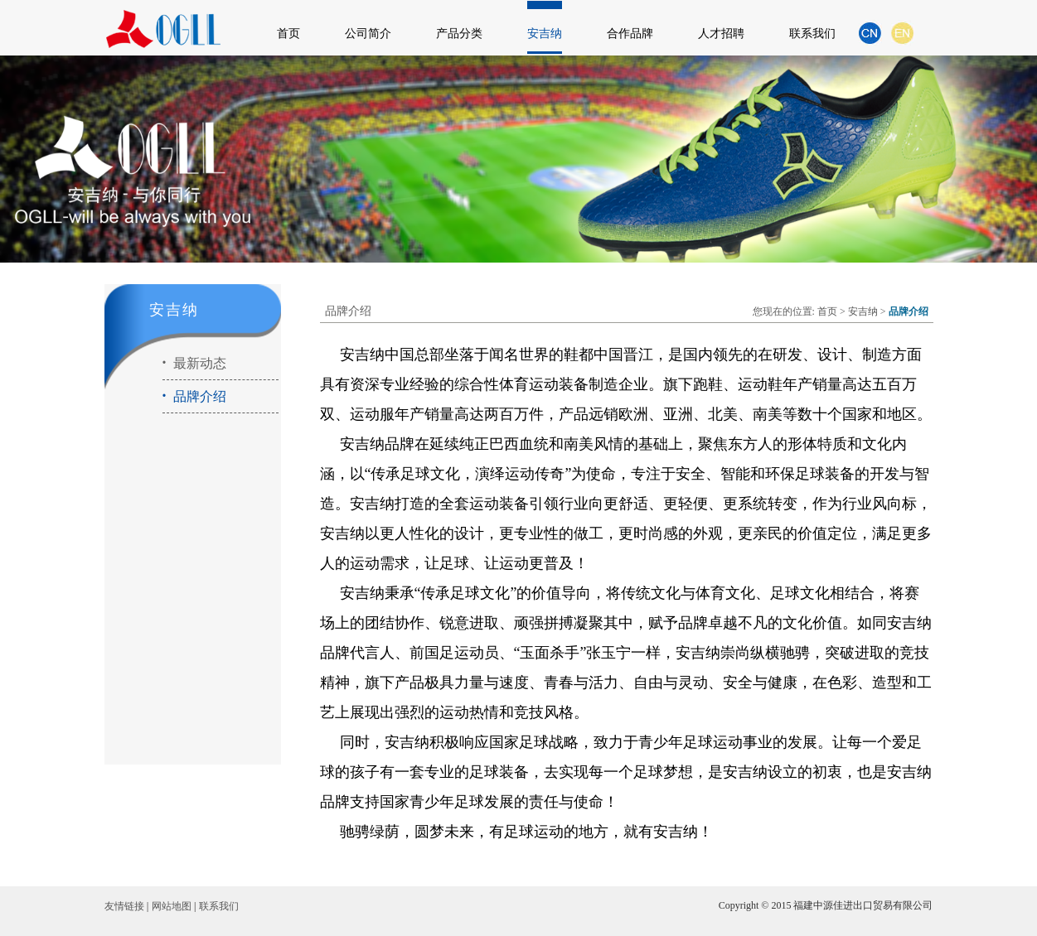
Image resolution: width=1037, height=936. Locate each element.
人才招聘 (721, 33)
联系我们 (812, 33)
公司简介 (368, 33)
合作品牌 (630, 33)
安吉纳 (544, 33)
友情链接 (124, 906)
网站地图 (171, 906)
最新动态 (194, 363)
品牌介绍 (194, 396)
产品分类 (459, 33)
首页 (288, 33)
